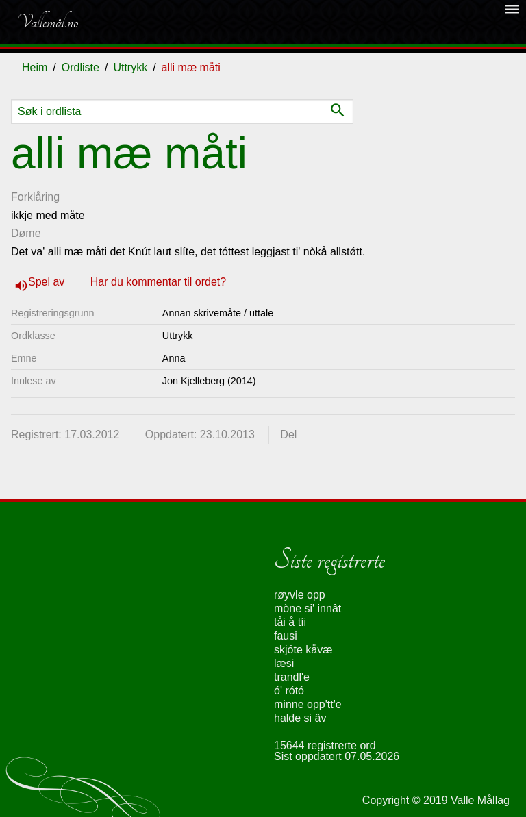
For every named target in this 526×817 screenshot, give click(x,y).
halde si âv (300, 718)
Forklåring (35, 197)
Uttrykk (130, 67)
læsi (284, 663)
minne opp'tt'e (308, 704)
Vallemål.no (47, 22)
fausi (285, 636)
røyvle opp (299, 595)
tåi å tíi (290, 622)
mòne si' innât (307, 608)
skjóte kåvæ (303, 649)
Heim (34, 67)
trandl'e (292, 677)
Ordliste (80, 67)
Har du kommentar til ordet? (158, 282)
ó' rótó (289, 690)
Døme (26, 233)
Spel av (48, 282)
